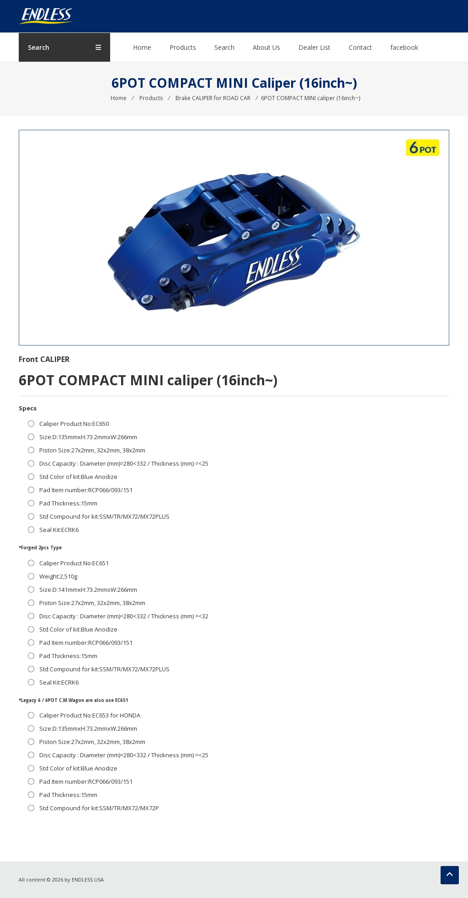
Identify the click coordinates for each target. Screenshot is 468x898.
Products (183, 47)
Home (142, 47)
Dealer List (314, 47)
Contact (360, 47)
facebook (404, 47)
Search (224, 47)
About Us (266, 47)
